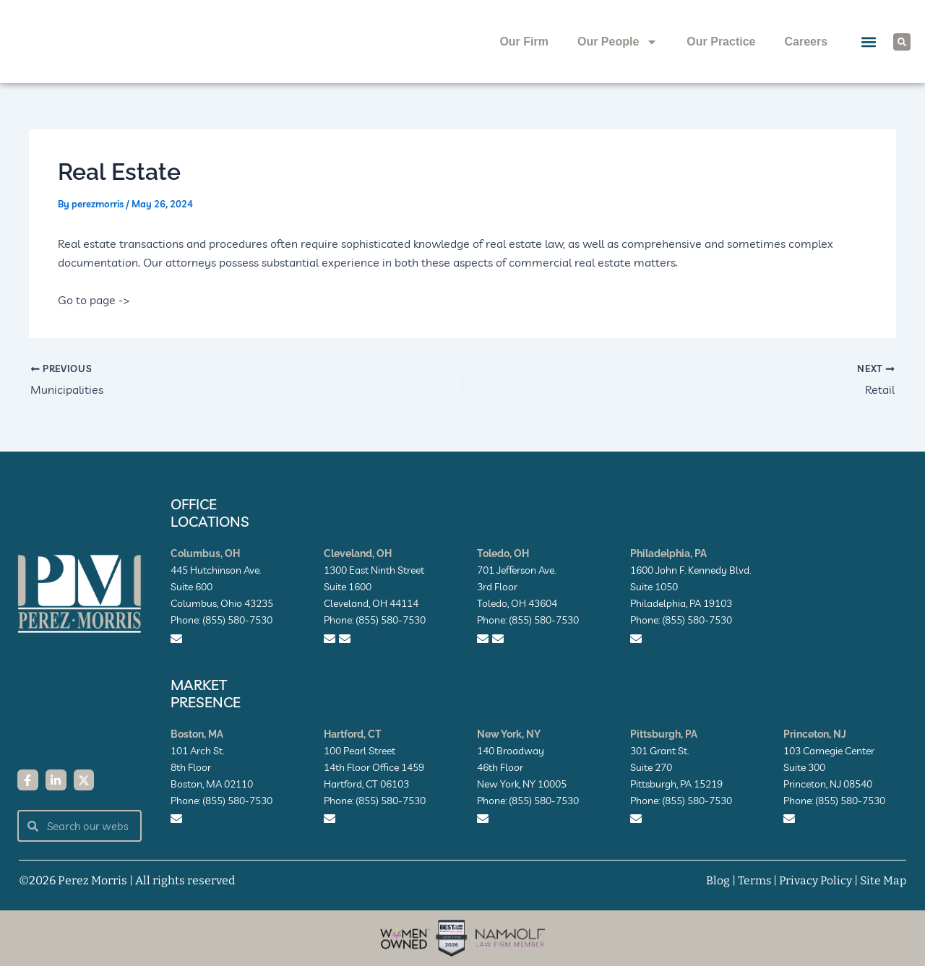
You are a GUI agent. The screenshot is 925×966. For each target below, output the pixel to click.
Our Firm (523, 41)
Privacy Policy (814, 880)
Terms (752, 880)
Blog (715, 880)
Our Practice (721, 41)
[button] (868, 41)
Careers (805, 41)
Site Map (882, 880)
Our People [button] (617, 42)
